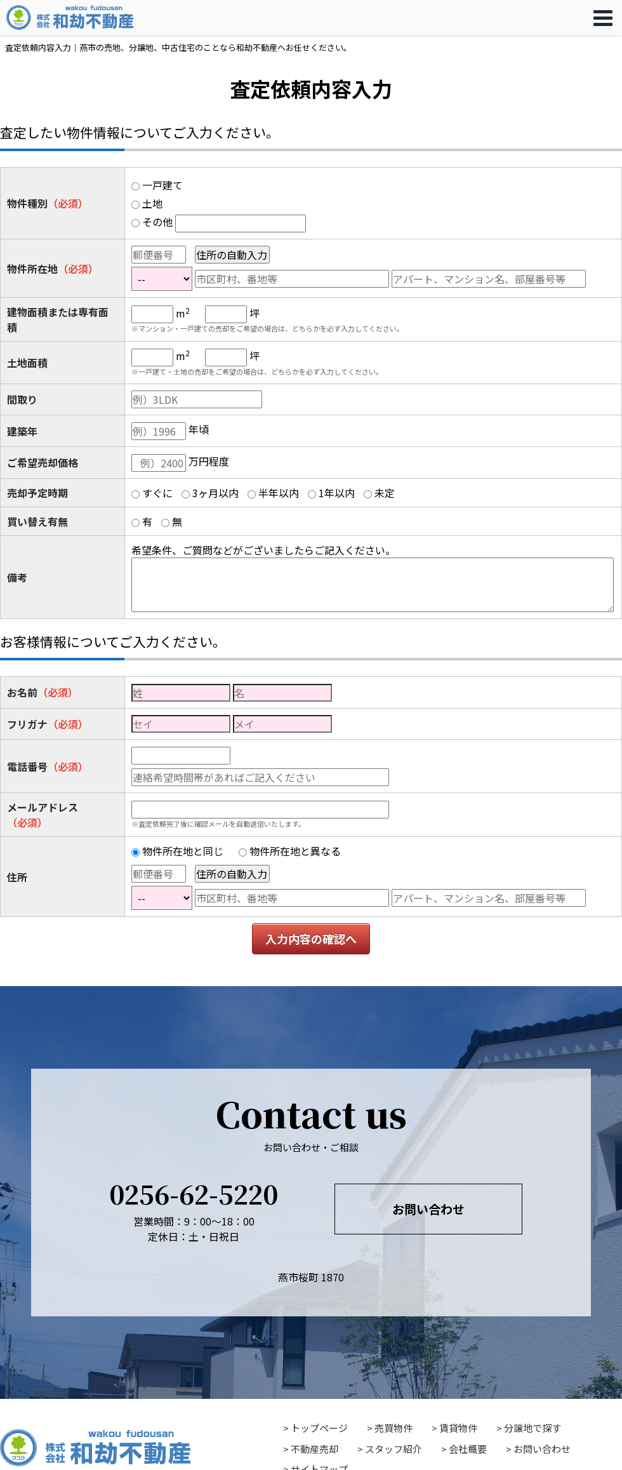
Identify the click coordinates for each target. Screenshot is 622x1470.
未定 (384, 492)
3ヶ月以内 (215, 492)
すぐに (157, 492)
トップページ (319, 1427)
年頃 (199, 429)
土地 (152, 203)
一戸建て (162, 184)
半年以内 (278, 492)
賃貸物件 (458, 1427)
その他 (157, 221)
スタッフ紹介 (393, 1448)
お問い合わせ (428, 1208)
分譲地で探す (532, 1427)
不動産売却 (314, 1448)
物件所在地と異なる (295, 851)
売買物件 (393, 1427)
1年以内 (337, 492)
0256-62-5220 (193, 1193)
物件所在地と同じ (182, 851)
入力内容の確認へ (311, 938)
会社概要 (468, 1448)
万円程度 (209, 461)
